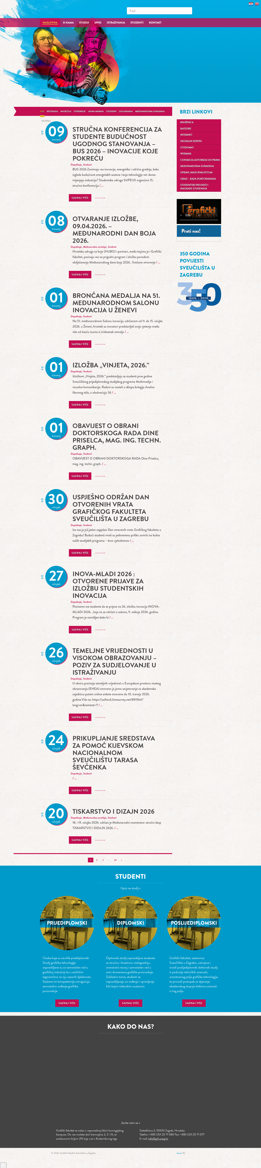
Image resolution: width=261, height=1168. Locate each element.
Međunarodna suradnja (150, 111)
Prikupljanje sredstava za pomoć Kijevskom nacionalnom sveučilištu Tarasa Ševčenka (113, 752)
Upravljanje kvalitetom (196, 172)
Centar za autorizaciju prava (200, 160)
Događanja (126, 111)
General (46, 120)
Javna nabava (96, 111)
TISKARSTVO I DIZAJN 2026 (113, 811)
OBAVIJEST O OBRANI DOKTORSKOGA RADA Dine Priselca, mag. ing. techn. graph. (116, 436)
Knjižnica (186, 122)
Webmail (186, 154)
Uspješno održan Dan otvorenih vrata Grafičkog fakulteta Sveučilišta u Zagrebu (110, 508)
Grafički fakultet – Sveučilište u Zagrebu (67, 9)
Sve (42, 111)
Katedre (185, 129)
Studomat (187, 147)
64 (115, 860)
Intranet (186, 135)
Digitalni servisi (191, 141)
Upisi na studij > (131, 888)
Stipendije (80, 111)
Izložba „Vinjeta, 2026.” (110, 365)
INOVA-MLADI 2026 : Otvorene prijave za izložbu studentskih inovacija (108, 584)
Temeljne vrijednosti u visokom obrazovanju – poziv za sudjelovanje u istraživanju (114, 661)
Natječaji (66, 111)
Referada (52, 111)
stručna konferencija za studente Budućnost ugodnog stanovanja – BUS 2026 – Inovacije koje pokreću (117, 144)
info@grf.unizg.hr (158, 1138)
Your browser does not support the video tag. (199, 211)
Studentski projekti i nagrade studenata (194, 186)
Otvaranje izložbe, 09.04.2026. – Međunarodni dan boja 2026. (114, 229)
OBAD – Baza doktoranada (198, 179)
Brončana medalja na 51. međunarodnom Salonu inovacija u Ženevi (116, 303)
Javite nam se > (130, 1122)
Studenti (111, 111)
